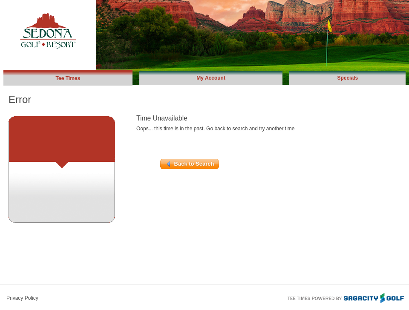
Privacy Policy (22, 298)
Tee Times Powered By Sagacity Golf (345, 297)
